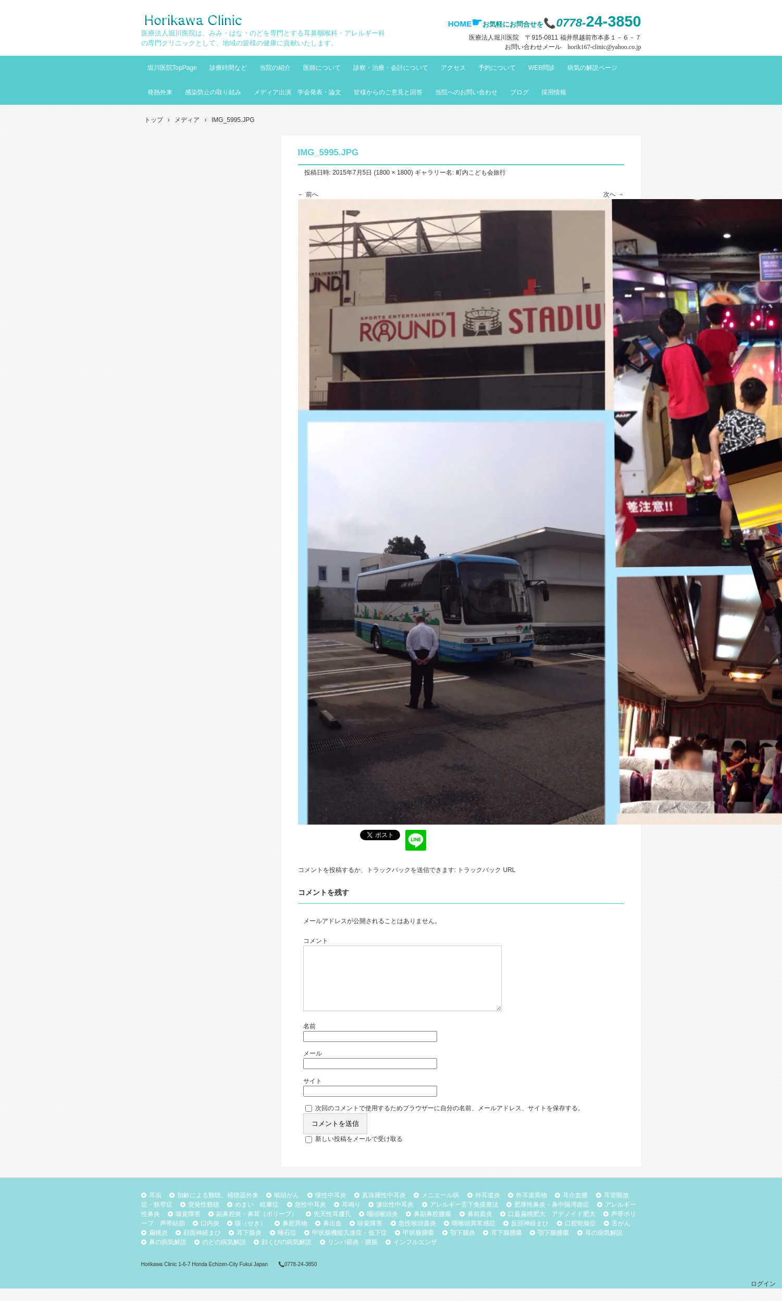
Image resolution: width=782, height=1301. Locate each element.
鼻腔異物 (294, 1235)
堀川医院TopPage (172, 67)
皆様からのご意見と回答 (388, 92)
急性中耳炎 (310, 1217)
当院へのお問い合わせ (466, 92)
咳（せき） (250, 1235)
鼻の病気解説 (168, 1254)
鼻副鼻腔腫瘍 (432, 1226)
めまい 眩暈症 (257, 1217)
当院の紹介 (275, 67)
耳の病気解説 (604, 1245)
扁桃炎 (158, 1245)
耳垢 (155, 1207)
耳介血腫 (575, 1207)
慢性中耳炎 (330, 1207)
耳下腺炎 (249, 1245)
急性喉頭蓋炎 (417, 1235)
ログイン (763, 1296)
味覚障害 (369, 1235)
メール (312, 1066)
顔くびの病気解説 (287, 1254)
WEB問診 (541, 67)
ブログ (519, 92)
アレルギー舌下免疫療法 (464, 1217)
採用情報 (553, 92)
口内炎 (210, 1235)
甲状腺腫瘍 (418, 1245)
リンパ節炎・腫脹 (353, 1254)
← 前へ (308, 194)
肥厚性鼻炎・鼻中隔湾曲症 (551, 1217)
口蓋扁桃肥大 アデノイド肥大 (551, 1226)
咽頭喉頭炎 (382, 1226)
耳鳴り (351, 1217)
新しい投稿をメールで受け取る (359, 1151)
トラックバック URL (486, 870)
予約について (497, 67)
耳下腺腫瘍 (506, 1245)
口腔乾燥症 (580, 1235)
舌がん (621, 1235)
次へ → (613, 194)
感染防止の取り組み (213, 92)
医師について (322, 67)
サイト (312, 1093)
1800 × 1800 (393, 172)
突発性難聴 (203, 1217)
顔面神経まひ (202, 1245)
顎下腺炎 (462, 1245)
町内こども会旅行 (481, 172)
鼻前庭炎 (479, 1226)
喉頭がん (286, 1207)
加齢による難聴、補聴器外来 (217, 1207)
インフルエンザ (415, 1254)
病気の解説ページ (592, 67)
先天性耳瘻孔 (332, 1226)
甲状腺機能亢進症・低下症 (349, 1245)
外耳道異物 (531, 1207)
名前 (309, 1038)
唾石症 (287, 1245)
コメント (315, 940)
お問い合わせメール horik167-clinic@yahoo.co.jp (573, 47)
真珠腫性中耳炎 (384, 1207)
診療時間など (228, 67)
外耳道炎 (487, 1207)
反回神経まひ (530, 1235)
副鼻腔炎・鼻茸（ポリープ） (256, 1226)
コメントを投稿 (320, 870)
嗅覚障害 (188, 1226)
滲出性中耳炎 (395, 1217)
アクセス (453, 67)
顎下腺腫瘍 (553, 1245)
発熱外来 (159, 92)
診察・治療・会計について (390, 67)
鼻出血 (332, 1235)
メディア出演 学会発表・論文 (297, 92)
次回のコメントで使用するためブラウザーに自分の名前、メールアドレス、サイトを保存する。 (449, 1120)
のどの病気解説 (224, 1254)
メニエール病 (440, 1207)
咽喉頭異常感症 (473, 1235)
